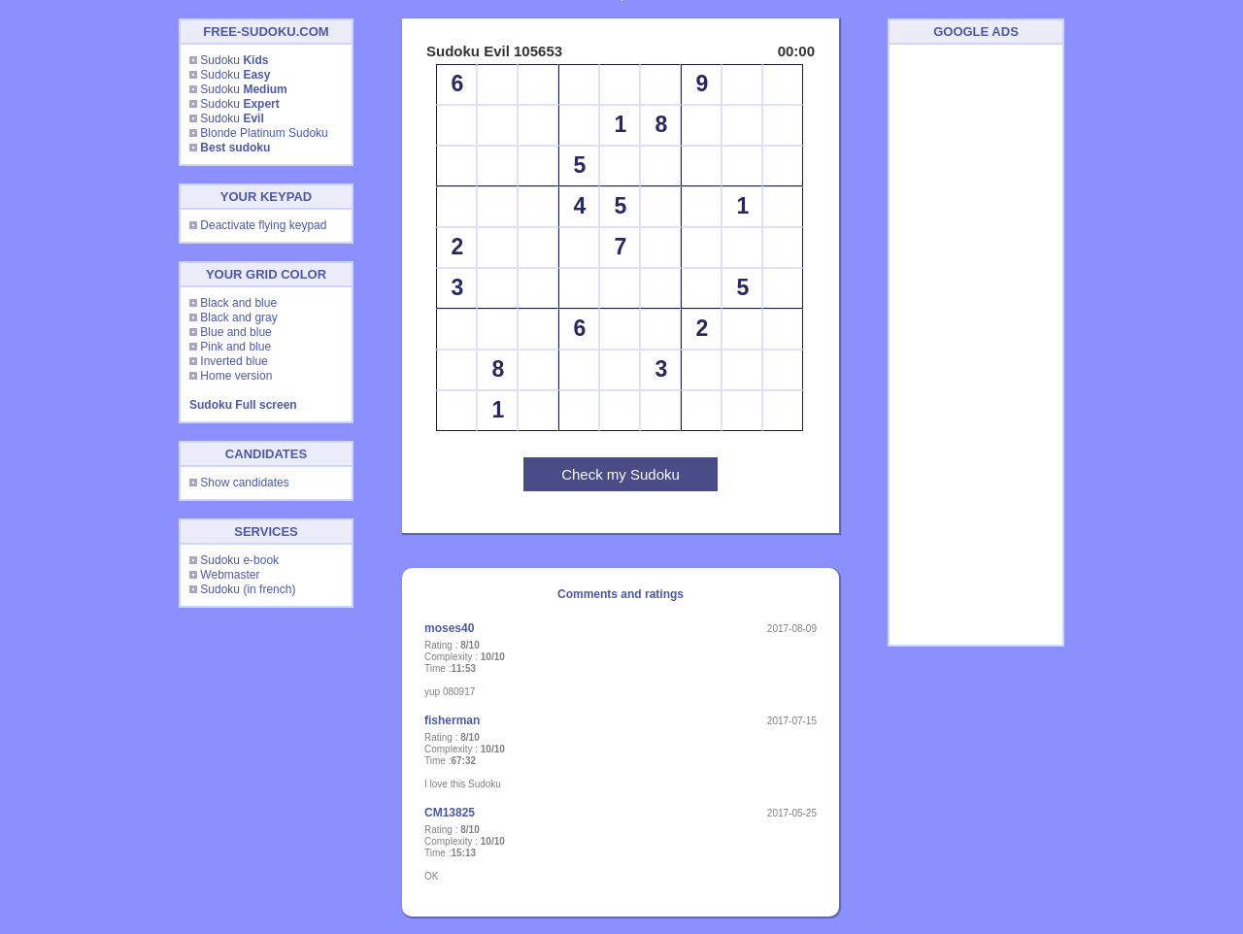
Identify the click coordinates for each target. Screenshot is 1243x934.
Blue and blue (235, 332)
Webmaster (229, 575)
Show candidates (244, 482)
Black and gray (238, 317)
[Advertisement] (976, 344)
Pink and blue (235, 346)
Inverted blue (233, 361)
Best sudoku (235, 147)
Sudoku (234, 60)
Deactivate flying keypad (263, 225)
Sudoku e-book (239, 560)
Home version (236, 376)
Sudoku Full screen (243, 405)
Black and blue (238, 303)
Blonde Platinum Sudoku (263, 133)
